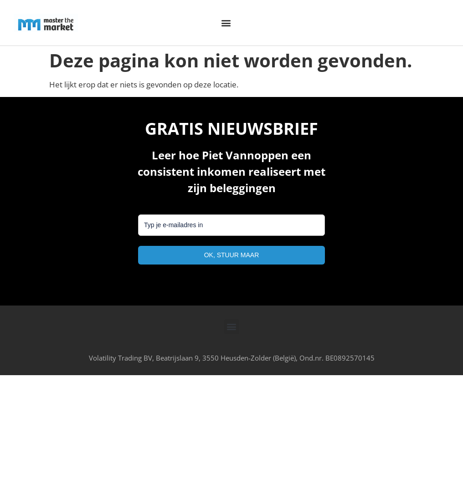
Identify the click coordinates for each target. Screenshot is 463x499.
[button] (225, 23)
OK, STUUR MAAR (231, 255)
